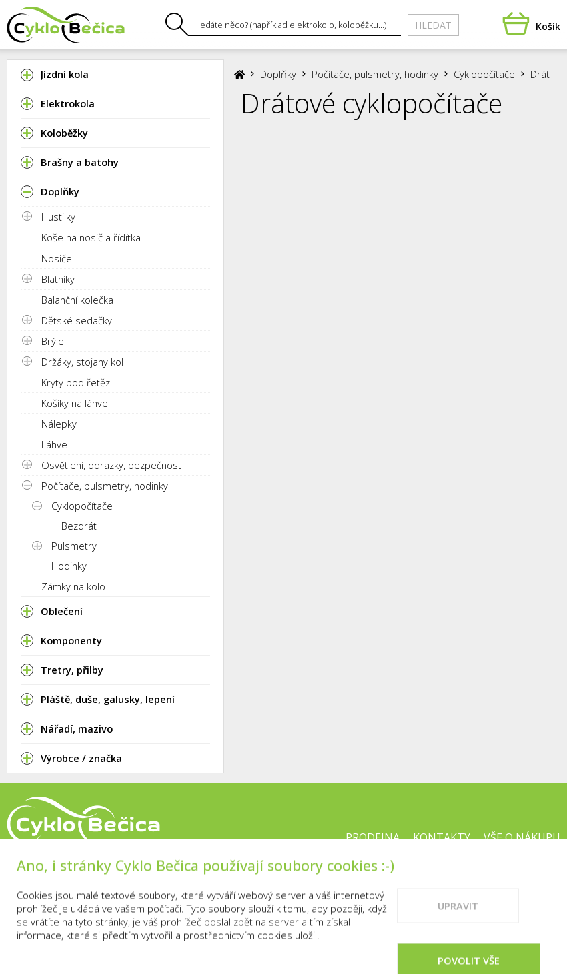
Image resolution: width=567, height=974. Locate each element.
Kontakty (441, 837)
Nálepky (59, 423)
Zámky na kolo (73, 586)
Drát (540, 74)
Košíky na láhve (74, 403)
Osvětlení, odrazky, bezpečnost (111, 465)
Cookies (334, 880)
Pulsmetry (74, 545)
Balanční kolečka (77, 299)
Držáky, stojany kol (82, 361)
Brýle (52, 341)
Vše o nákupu (522, 837)
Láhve (54, 444)
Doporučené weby (422, 880)
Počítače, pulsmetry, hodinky (104, 485)
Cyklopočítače (82, 505)
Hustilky (58, 216)
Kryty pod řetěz (75, 382)
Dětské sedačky (76, 320)
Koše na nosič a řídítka (91, 237)
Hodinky (69, 565)
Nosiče (56, 258)
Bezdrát (79, 525)
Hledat (433, 25)
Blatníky (58, 279)
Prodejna (373, 837)
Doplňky (278, 74)
